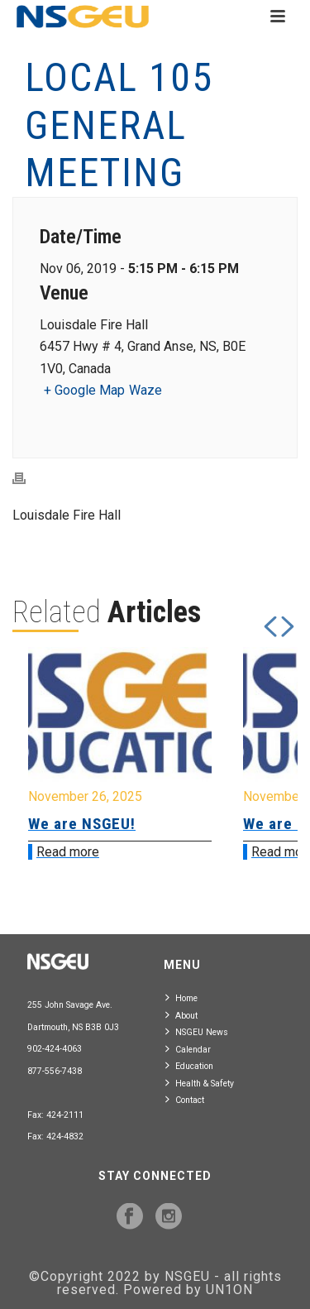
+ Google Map (84, 390)
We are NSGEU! (82, 823)
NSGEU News (196, 1031)
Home (181, 997)
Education (189, 1065)
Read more (67, 852)
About (181, 1015)
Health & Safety (199, 1082)
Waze (145, 390)
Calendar (188, 1049)
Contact (184, 1099)
